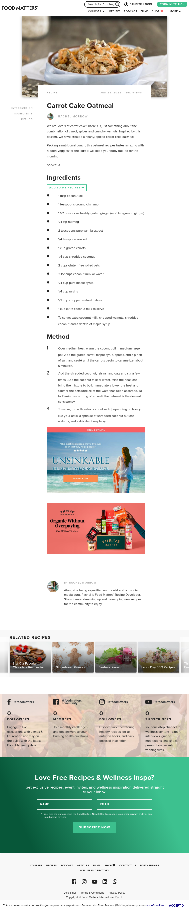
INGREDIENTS (23, 113)
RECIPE (52, 92)
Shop (157, 11)
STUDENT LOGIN (138, 4)
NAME (44, 804)
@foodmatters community (72, 702)
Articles (83, 865)
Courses (94, 11)
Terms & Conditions (92, 892)
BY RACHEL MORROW (80, 582)
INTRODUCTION (22, 108)
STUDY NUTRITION (172, 4)
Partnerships (149, 865)
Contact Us (127, 865)
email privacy (131, 814)
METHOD (27, 119)
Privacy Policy (117, 892)
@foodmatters (24, 702)
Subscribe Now (94, 827)
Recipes (115, 11)
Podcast (130, 11)
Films (145, 11)
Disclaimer (70, 892)
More (174, 11)
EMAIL (105, 804)
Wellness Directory (94, 870)
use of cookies (155, 905)
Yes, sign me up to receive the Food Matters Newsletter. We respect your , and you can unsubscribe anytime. (98, 815)
